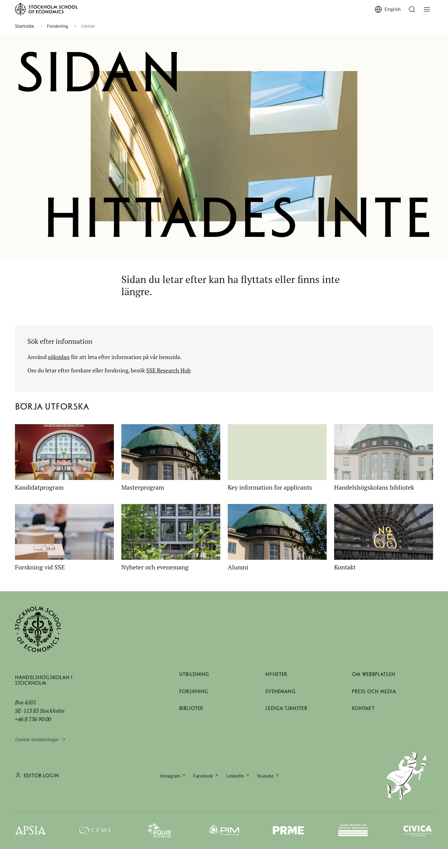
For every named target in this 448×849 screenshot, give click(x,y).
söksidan (59, 357)
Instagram (170, 776)
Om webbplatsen (373, 674)
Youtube (265, 776)
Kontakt (363, 708)
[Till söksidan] (412, 9)
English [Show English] (393, 9)
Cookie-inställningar (36, 739)
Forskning (193, 691)
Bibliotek (191, 708)
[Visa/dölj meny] (427, 9)
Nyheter (276, 674)
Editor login (41, 776)
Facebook (203, 776)
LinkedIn (235, 776)
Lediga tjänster (286, 708)
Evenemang (280, 691)
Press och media (374, 691)
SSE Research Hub (168, 370)
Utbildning (194, 674)
